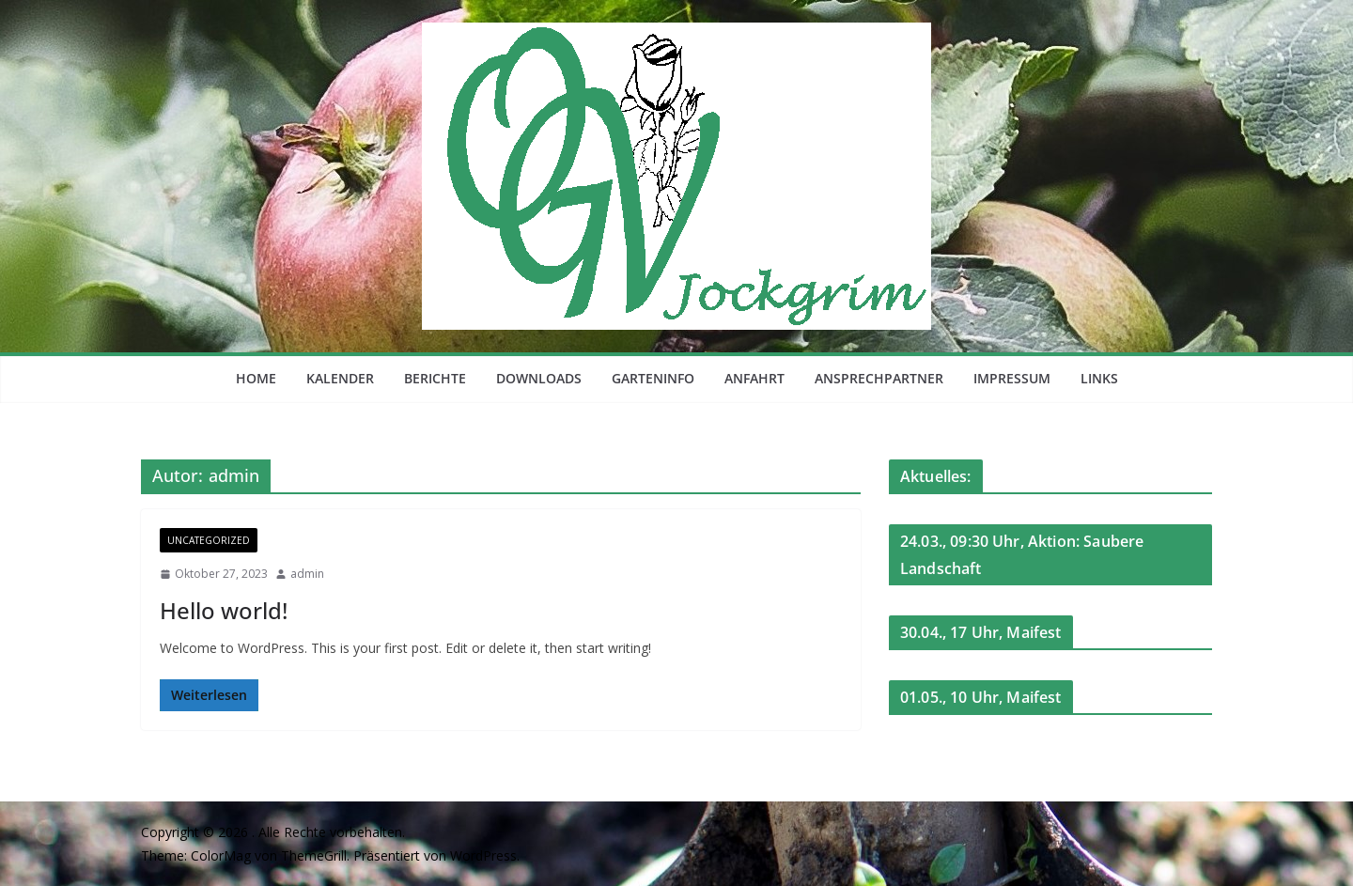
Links (1099, 378)
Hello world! (224, 610)
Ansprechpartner (879, 378)
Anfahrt (754, 378)
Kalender (340, 378)
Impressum (1011, 378)
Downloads (539, 378)
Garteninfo (653, 378)
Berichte (435, 378)
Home (256, 378)
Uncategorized (208, 540)
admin (307, 574)
